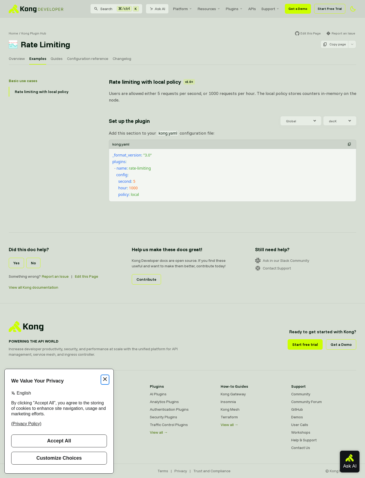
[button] (349, 144)
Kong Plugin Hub (33, 33)
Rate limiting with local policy (41, 91)
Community (300, 394)
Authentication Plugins (169, 409)
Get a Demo (297, 9)
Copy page (334, 44)
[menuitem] (182, 8)
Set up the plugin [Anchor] (129, 120)
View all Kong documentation (33, 287)
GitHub (297, 409)
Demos (297, 417)
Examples (37, 58)
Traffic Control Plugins (169, 424)
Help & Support (304, 440)
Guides (57, 58)
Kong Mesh (230, 409)
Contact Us (300, 447)
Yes (16, 262)
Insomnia (228, 401)
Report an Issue (55, 276)
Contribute (146, 279)
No (33, 262)
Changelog (122, 58)
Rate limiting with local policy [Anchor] (152, 81)
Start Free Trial (330, 9)
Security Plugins (163, 417)
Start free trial (305, 344)
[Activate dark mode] (353, 8)
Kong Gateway (233, 394)
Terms (162, 470)
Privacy (180, 470)
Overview (17, 58)
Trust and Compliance (211, 470)
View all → (159, 432)
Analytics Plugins (164, 401)
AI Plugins (158, 394)
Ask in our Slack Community (282, 260)
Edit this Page (86, 276)
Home (13, 33)
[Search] (116, 9)
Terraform (229, 417)
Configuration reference (87, 58)
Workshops (300, 432)
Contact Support (273, 268)
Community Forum (306, 401)
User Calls (299, 424)
